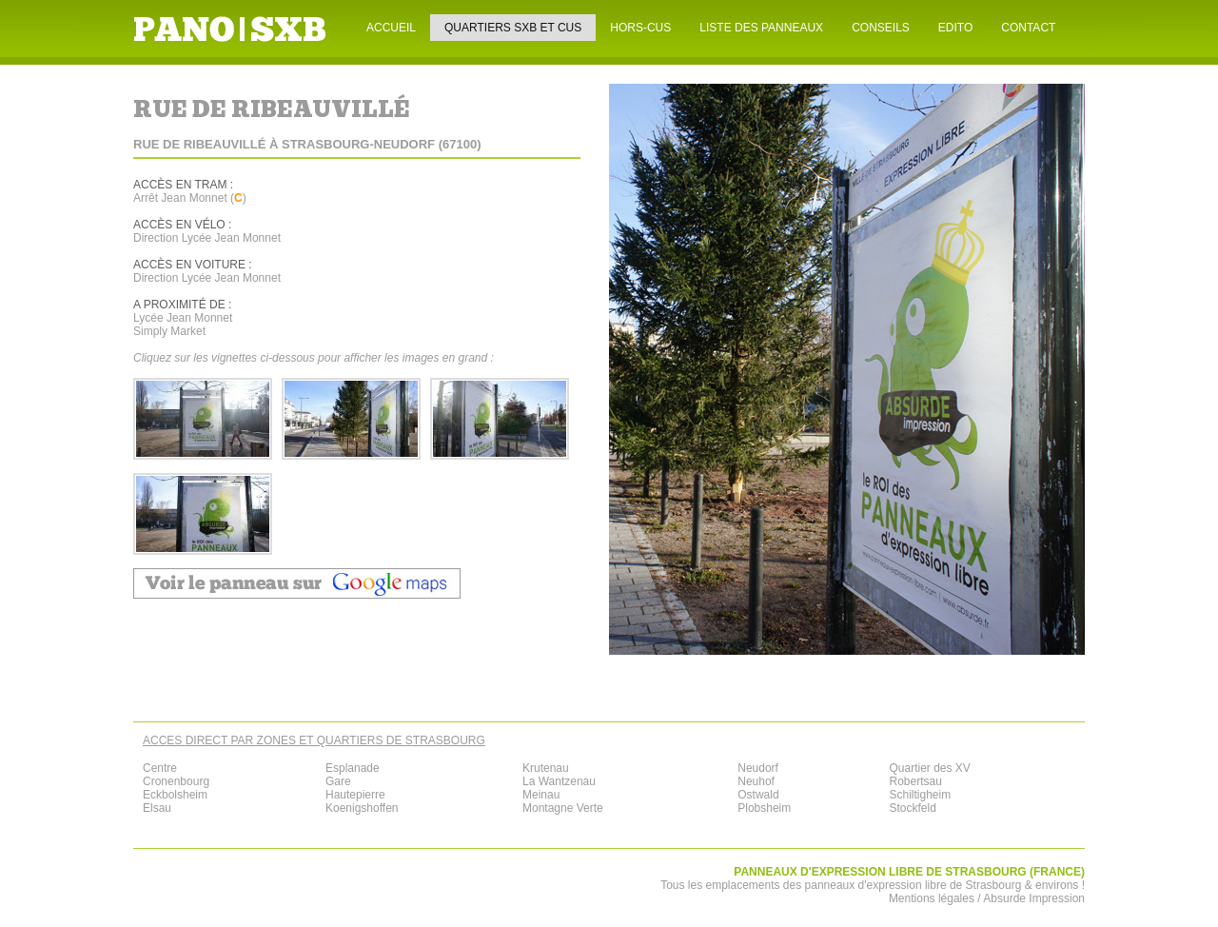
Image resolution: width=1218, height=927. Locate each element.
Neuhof (756, 781)
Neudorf (757, 768)
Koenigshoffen (362, 808)
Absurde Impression (1034, 898)
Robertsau (915, 781)
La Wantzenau (559, 781)
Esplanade (352, 768)
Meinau (541, 794)
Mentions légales (931, 898)
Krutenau (545, 768)
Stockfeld (912, 808)
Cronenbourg (176, 781)
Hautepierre (355, 794)
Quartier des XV (929, 768)
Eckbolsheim (175, 794)
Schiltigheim (920, 794)
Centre (160, 768)
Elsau (157, 808)
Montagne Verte (562, 808)
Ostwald (757, 794)
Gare (338, 781)
